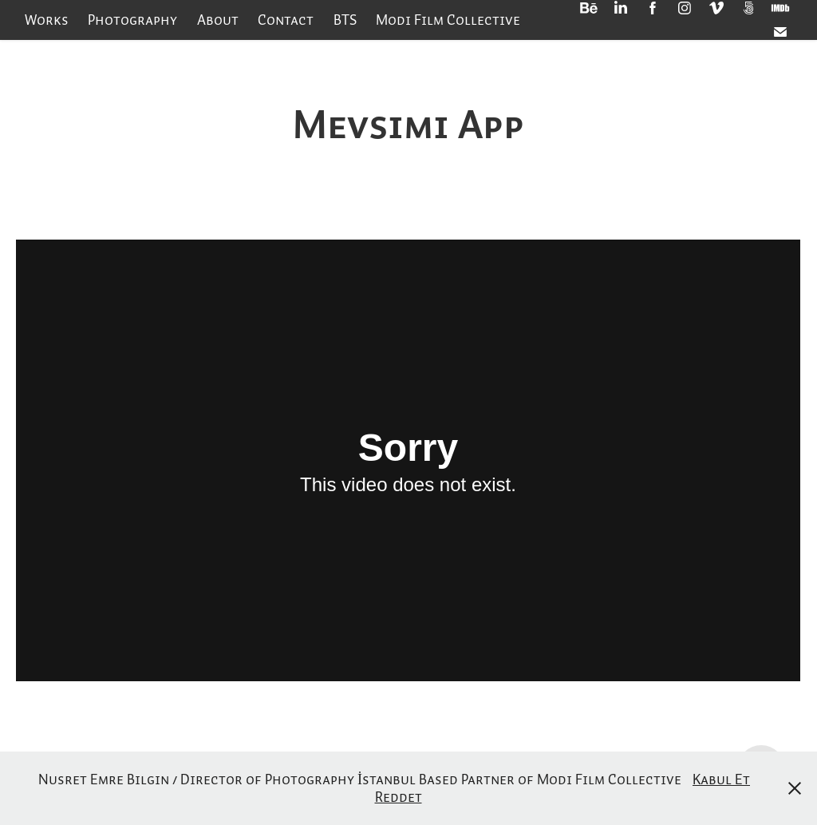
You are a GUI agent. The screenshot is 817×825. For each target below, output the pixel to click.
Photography (132, 20)
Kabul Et (721, 779)
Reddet (398, 797)
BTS (345, 20)
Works (47, 20)
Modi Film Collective (448, 20)
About (218, 20)
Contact (286, 20)
